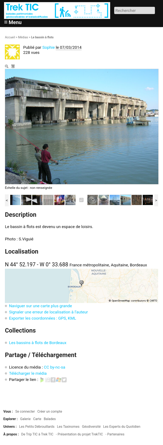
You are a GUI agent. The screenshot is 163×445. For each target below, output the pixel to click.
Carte (37, 419)
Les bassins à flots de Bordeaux (37, 342)
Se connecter (25, 411)
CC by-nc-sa (54, 367)
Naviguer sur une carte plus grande (40, 305)
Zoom (7, 67)
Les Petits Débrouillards (37, 427)
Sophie (48, 47)
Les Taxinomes (68, 427)
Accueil (10, 37)
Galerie (25, 419)
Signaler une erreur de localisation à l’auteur (48, 312)
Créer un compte (49, 411)
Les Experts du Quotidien (121, 427)
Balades (50, 419)
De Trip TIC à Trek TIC (37, 434)
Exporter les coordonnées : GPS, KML (42, 318)
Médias (23, 37)
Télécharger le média (13, 67)
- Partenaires (114, 434)
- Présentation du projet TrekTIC (79, 434)
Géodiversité (91, 427)
